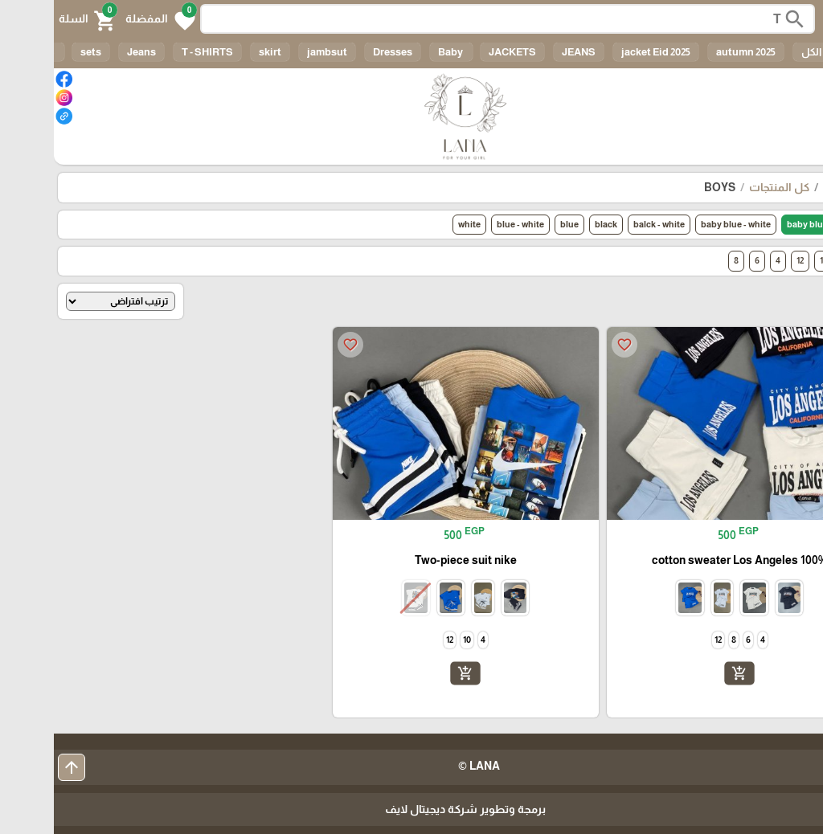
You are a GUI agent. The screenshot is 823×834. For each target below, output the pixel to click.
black (552, 224)
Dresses (338, 52)
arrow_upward (17, 767)
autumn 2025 (692, 52)
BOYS (666, 187)
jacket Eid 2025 (602, 52)
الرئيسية (790, 187)
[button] (106, 19)
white (415, 224)
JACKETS (458, 52)
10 (770, 260)
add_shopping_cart (686, 673)
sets (37, 52)
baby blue (753, 224)
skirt (216, 52)
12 (746, 260)
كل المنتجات (725, 187)
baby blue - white (682, 224)
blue (515, 224)
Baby (397, 52)
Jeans (87, 52)
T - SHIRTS (153, 52)
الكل (757, 52)
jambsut (273, 52)
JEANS (525, 52)
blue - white (466, 224)
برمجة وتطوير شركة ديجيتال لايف (411, 809)
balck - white (605, 224)
